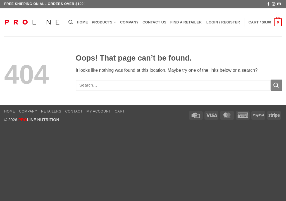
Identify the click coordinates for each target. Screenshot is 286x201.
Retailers (51, 111)
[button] (70, 22)
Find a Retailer (186, 22)
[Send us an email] (279, 4)
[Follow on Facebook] (268, 4)
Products (104, 22)
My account (99, 111)
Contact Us (154, 22)
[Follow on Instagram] (273, 4)
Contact (74, 111)
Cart (120, 111)
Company (129, 22)
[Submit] (276, 85)
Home (82, 22)
